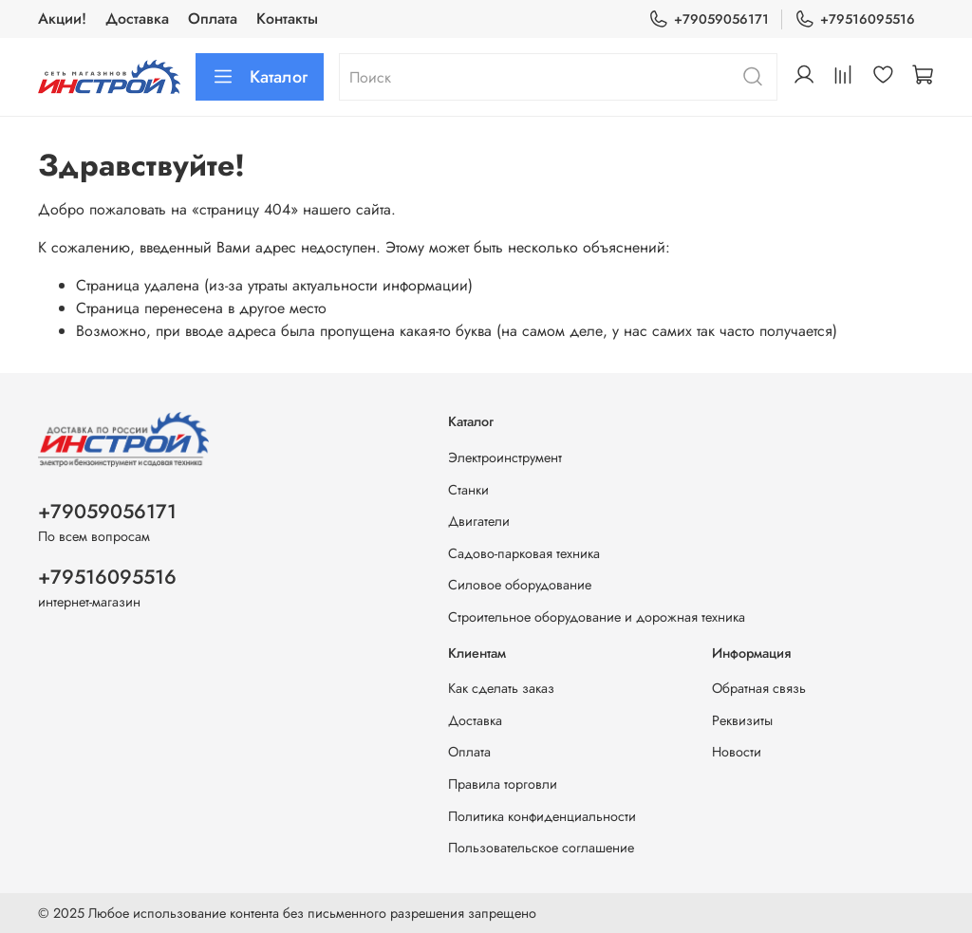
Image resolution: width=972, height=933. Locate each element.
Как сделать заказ (501, 688)
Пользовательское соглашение (541, 847)
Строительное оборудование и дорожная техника (596, 616)
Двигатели (479, 521)
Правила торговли (502, 783)
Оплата (212, 18)
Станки (468, 489)
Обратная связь (759, 688)
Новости (736, 751)
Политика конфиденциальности (542, 816)
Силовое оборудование (519, 584)
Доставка (137, 18)
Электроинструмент (505, 457)
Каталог (260, 77)
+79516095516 (854, 19)
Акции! (62, 18)
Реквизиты (742, 720)
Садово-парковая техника (524, 553)
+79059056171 (708, 19)
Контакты (287, 18)
